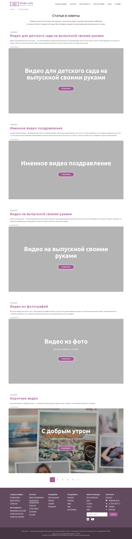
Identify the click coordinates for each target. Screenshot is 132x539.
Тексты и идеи (98, 4)
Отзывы (118, 4)
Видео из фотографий (29, 306)
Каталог (73, 4)
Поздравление (15, 497)
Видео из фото (66, 341)
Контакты (109, 497)
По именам (32, 511)
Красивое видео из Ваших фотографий (66, 439)
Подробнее (15, 47)
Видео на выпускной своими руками (41, 214)
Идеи (88, 509)
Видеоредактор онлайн (18, 510)
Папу (69, 506)
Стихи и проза (33, 508)
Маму (69, 503)
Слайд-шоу (14, 503)
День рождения (53, 497)
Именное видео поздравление (36, 128)
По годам (32, 514)
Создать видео (61, 4)
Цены (110, 4)
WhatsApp (112, 509)
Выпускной (52, 506)
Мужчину (71, 500)
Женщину (71, 497)
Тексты (89, 506)
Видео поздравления (36, 497)
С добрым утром (66, 430)
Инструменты (85, 4)
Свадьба (51, 503)
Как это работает (92, 497)
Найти (113, 514)
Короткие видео (24, 398)
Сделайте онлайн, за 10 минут (66, 349)
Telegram (112, 506)
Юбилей (51, 500)
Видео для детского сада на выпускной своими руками (57, 35)
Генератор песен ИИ (16, 513)
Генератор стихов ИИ (17, 516)
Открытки (32, 505)
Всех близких (72, 509)
